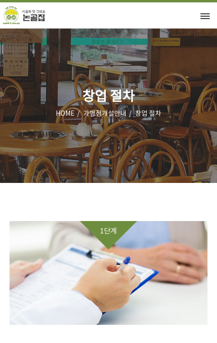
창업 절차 (148, 114)
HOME (65, 114)
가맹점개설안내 (105, 114)
